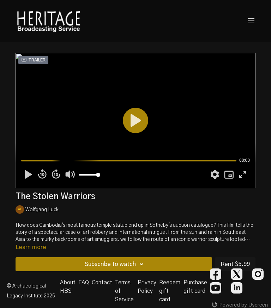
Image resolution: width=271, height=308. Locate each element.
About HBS (68, 287)
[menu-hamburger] (251, 21)
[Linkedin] (236, 288)
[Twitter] (236, 274)
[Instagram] (258, 274)
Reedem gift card (169, 291)
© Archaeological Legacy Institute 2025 (31, 291)
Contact (102, 282)
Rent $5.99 (235, 264)
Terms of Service (124, 291)
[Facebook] (215, 274)
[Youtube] (215, 288)
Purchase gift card (195, 287)
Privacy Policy (147, 287)
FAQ (83, 282)
